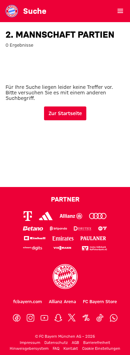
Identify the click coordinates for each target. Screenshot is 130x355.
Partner (65, 199)
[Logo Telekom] (28, 216)
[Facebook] (16, 318)
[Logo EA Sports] (102, 228)
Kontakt (70, 348)
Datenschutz (56, 342)
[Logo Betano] (33, 228)
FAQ (56, 348)
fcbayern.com (27, 301)
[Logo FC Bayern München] (65, 276)
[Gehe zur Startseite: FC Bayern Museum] (12, 11)
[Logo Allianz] (71, 216)
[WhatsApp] (114, 318)
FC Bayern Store (100, 301)
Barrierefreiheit (96, 342)
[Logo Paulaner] (93, 238)
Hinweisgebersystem (29, 348)
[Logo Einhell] (34, 238)
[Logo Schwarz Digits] (33, 248)
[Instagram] (30, 318)
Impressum (30, 342)
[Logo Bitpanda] (58, 228)
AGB (75, 342)
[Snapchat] (58, 318)
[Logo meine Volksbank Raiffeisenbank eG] (94, 248)
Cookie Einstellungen (101, 348)
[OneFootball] (86, 318)
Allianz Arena (62, 301)
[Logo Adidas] (46, 216)
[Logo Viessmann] (62, 248)
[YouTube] (44, 318)
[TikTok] (100, 318)
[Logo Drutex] (82, 228)
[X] (72, 318)
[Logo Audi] (97, 216)
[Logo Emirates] (63, 238)
